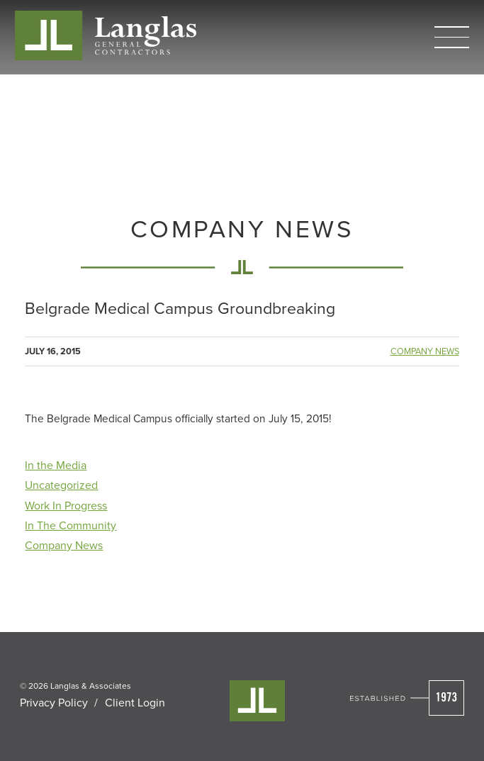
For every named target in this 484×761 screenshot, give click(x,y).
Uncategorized (61, 484)
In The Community (70, 525)
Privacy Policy (54, 702)
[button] (452, 37)
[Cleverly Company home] (105, 35)
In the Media (55, 465)
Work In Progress (66, 505)
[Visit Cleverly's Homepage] (257, 700)
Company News (424, 351)
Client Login (135, 702)
